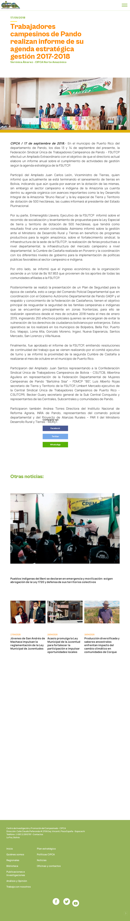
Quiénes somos (15, 854)
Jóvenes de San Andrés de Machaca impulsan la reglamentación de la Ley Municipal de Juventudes (27, 643)
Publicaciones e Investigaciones (15, 873)
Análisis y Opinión (16, 880)
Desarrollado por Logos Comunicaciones (126, 913)
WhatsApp (55, 444)
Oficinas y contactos (49, 866)
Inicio (9, 848)
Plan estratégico (46, 848)
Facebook (55, 428)
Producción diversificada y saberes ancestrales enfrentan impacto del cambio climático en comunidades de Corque (102, 645)
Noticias (42, 860)
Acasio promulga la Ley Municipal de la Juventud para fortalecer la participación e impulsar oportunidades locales (63, 645)
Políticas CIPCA (46, 854)
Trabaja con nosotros (18, 886)
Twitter (55, 436)
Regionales (12, 860)
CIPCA (10, 5)
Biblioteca (12, 866)
